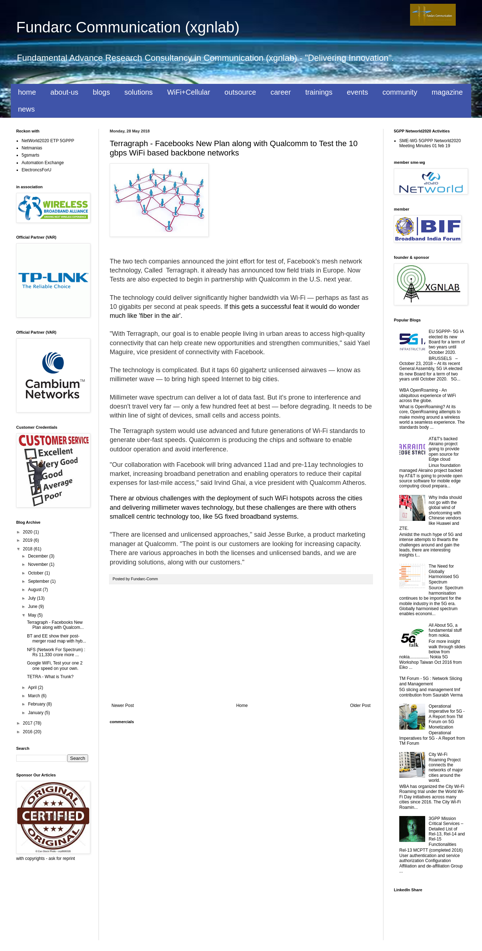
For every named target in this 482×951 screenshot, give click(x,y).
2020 (28, 532)
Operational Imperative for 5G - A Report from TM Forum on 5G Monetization (447, 717)
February (37, 704)
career (280, 92)
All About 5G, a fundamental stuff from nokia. (445, 630)
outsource (240, 92)
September (39, 581)
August (35, 589)
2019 (28, 540)
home (27, 92)
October (36, 573)
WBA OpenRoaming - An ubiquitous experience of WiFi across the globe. (427, 395)
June (33, 606)
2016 (28, 731)
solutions (138, 92)
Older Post (360, 705)
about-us (64, 92)
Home (242, 705)
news (26, 109)
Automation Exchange (43, 162)
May (32, 615)
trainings (319, 92)
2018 (28, 548)
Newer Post (123, 705)
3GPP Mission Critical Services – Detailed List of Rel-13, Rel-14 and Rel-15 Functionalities (447, 831)
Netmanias (32, 147)
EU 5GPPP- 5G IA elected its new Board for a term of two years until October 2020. (447, 342)
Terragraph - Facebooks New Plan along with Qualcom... (55, 625)
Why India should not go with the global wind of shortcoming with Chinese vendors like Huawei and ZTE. (430, 513)
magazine (447, 92)
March (34, 695)
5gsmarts (30, 155)
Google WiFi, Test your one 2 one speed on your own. (55, 666)
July (32, 598)
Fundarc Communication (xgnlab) (128, 27)
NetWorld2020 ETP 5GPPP (48, 140)
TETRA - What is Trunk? (50, 676)
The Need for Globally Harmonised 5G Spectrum (444, 574)
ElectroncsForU (36, 169)
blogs (101, 92)
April (33, 687)
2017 (28, 723)
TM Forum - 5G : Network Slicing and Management (430, 681)
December (38, 556)
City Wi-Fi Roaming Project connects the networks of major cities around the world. (446, 767)
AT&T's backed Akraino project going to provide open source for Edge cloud (444, 449)
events (357, 92)
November (38, 564)
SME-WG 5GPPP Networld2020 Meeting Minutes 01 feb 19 (430, 143)
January (36, 712)
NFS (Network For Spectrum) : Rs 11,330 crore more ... (56, 652)
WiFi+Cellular (188, 92)
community (399, 92)
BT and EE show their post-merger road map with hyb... (56, 639)
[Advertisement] (241, 643)
